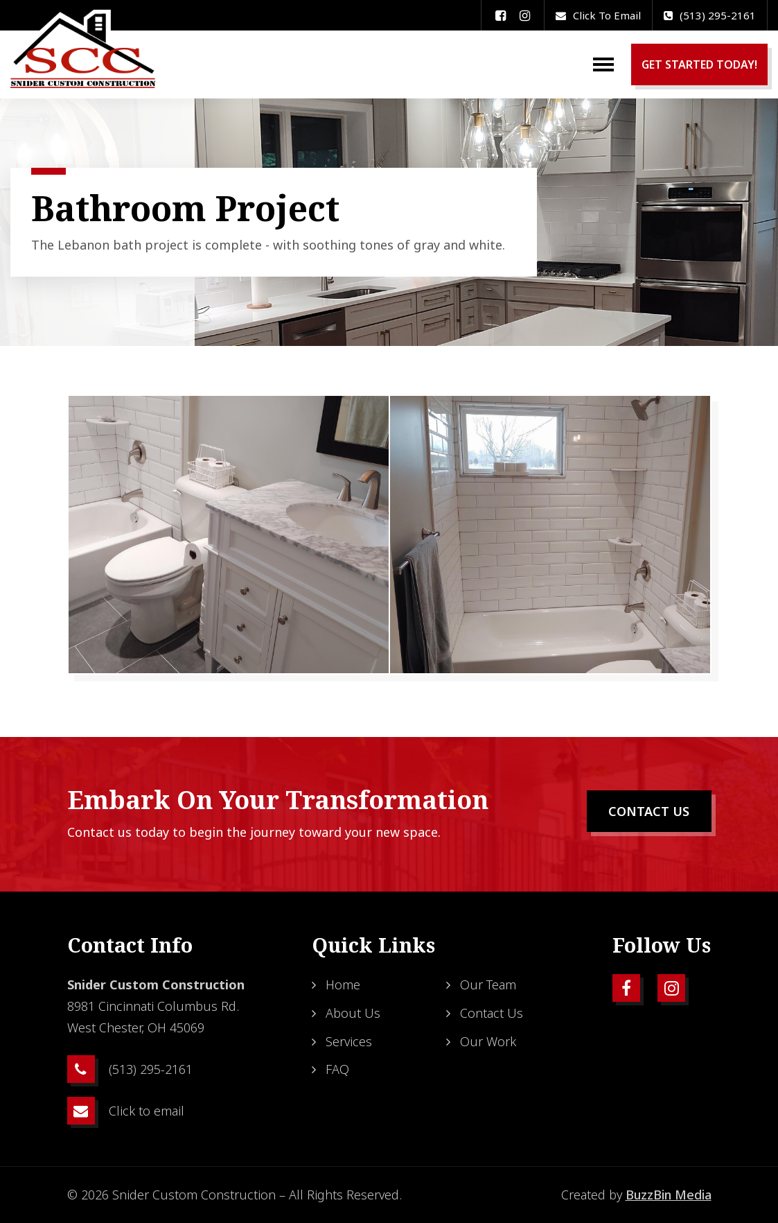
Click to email (598, 15)
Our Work (488, 1041)
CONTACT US (648, 811)
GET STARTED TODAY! (699, 64)
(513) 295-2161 (710, 15)
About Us (353, 1013)
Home (343, 984)
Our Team (488, 984)
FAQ (337, 1069)
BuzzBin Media (668, 1194)
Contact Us (491, 1013)
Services (349, 1041)
